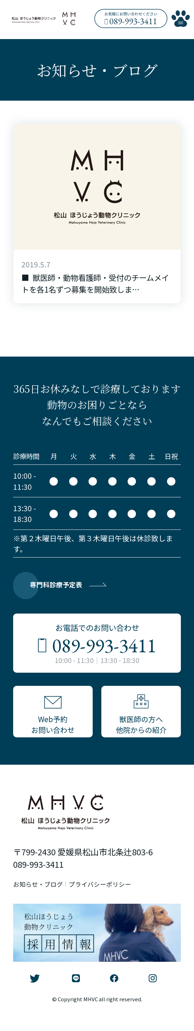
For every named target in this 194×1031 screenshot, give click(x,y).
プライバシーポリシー (114, 899)
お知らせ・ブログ (42, 899)
